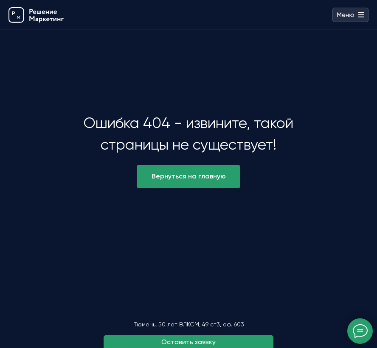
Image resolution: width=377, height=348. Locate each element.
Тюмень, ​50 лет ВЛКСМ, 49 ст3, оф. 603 (189, 324)
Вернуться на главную (189, 176)
